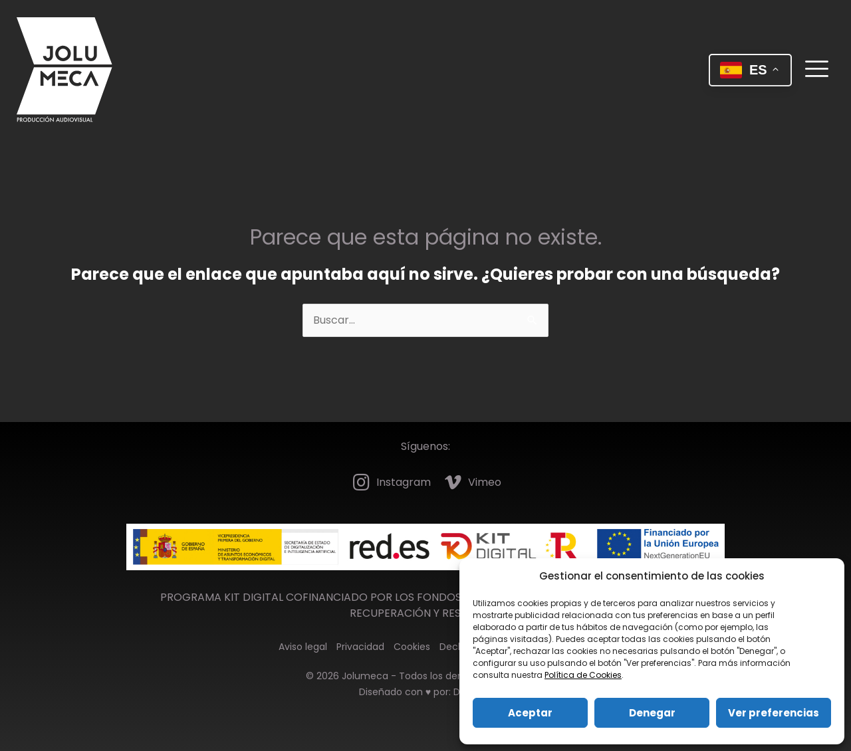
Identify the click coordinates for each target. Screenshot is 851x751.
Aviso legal (303, 646)
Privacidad (360, 646)
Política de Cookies (583, 675)
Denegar (652, 713)
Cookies (412, 646)
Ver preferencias (773, 713)
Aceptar (530, 713)
